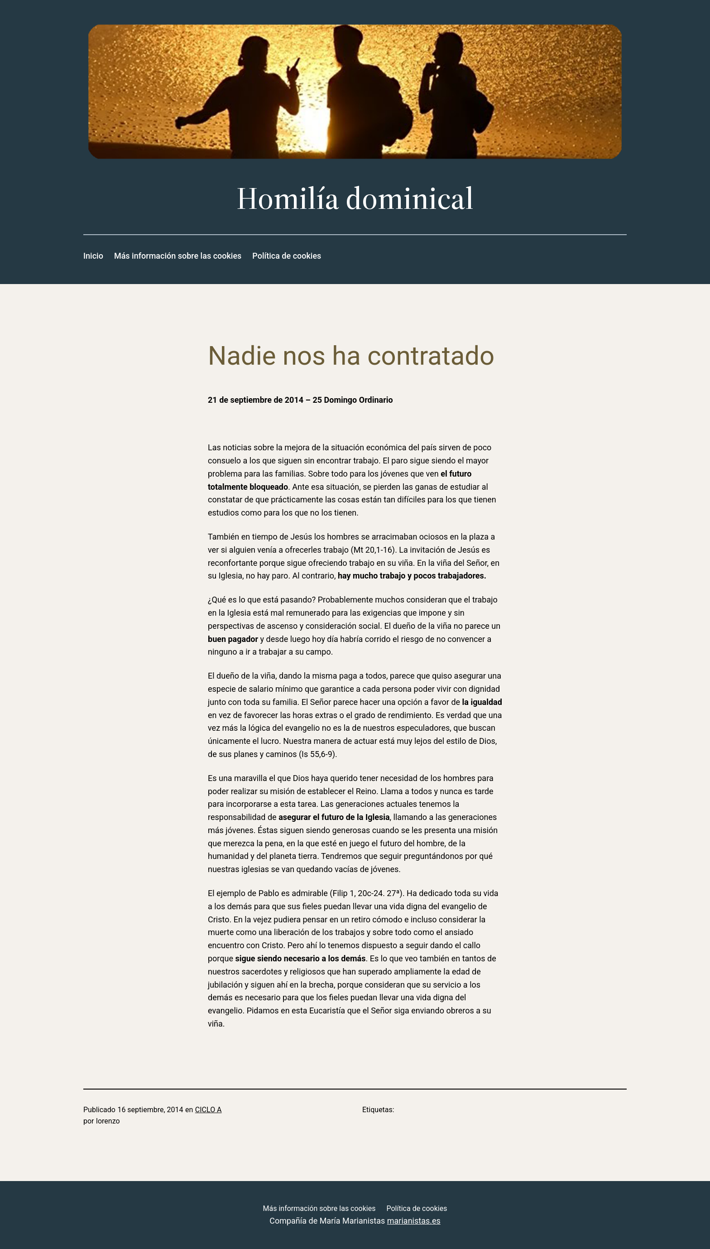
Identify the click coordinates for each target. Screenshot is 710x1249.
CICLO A (208, 1109)
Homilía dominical (355, 198)
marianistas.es (414, 1220)
